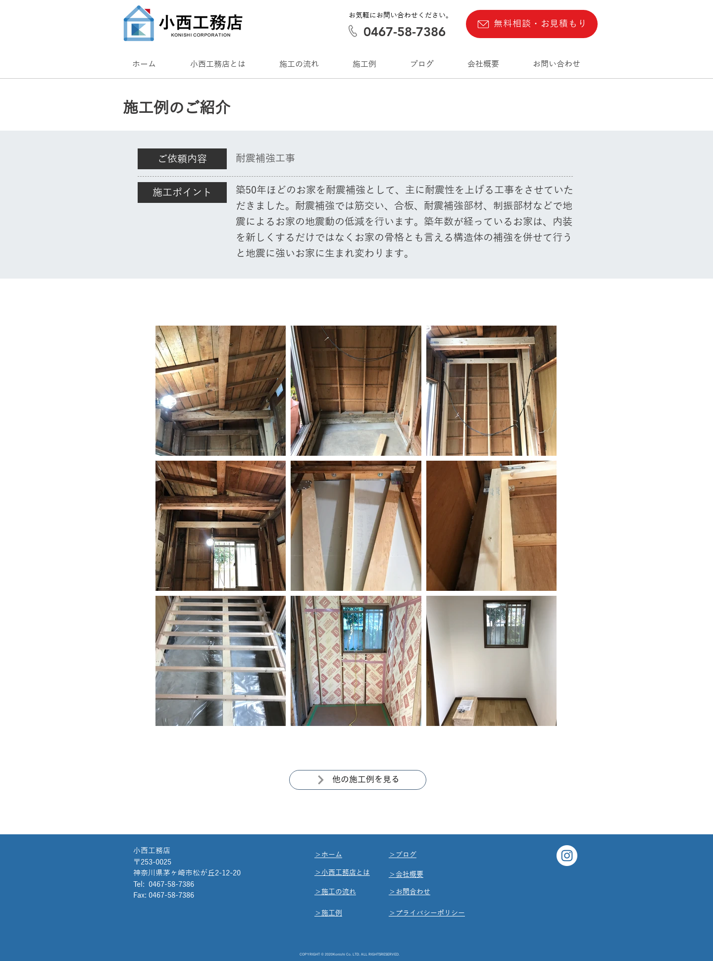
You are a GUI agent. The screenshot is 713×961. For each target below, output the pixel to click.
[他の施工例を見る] (357, 780)
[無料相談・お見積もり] (532, 24)
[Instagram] (567, 855)
